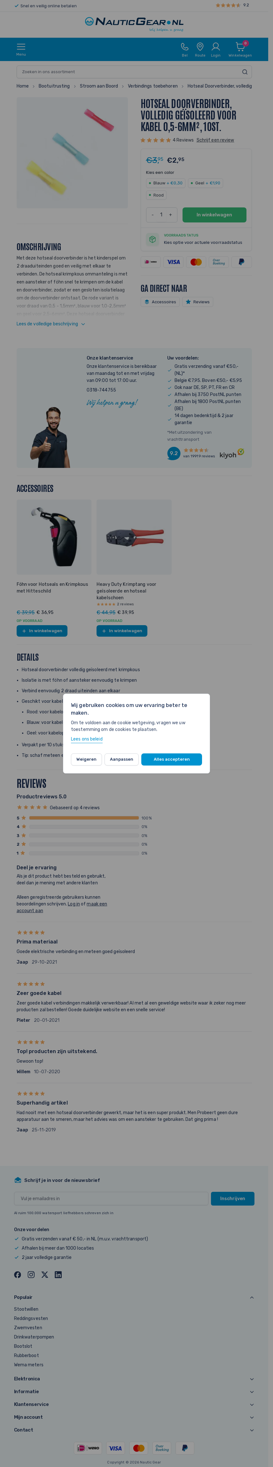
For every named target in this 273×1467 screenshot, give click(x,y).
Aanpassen (121, 759)
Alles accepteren (172, 759)
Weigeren (86, 759)
